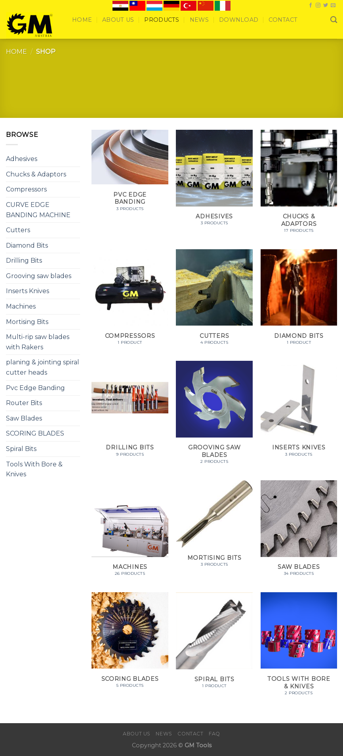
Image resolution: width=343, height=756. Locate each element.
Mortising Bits (27, 322)
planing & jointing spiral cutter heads (42, 367)
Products (161, 19)
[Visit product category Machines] (129, 532)
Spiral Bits (21, 449)
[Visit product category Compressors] (129, 301)
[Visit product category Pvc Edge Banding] (129, 175)
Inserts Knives (27, 291)
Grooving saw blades (38, 276)
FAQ (214, 734)
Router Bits (24, 403)
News (199, 19)
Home (82, 19)
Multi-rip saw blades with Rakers (37, 342)
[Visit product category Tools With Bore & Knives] (299, 648)
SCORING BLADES (35, 433)
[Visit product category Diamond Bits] (299, 301)
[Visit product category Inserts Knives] (299, 413)
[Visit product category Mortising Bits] (214, 528)
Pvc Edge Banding (35, 388)
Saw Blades (24, 418)
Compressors (26, 189)
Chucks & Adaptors (36, 174)
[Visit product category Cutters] (214, 301)
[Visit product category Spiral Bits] (214, 644)
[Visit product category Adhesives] (214, 182)
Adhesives (21, 159)
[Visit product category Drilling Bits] (129, 413)
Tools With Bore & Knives (34, 469)
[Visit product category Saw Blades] (299, 532)
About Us (118, 19)
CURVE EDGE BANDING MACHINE (38, 210)
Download (238, 19)
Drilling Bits (24, 260)
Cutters (18, 230)
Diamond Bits (27, 245)
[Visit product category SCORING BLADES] (129, 644)
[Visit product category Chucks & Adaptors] (299, 185)
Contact (283, 19)
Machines (21, 306)
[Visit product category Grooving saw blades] (214, 416)
